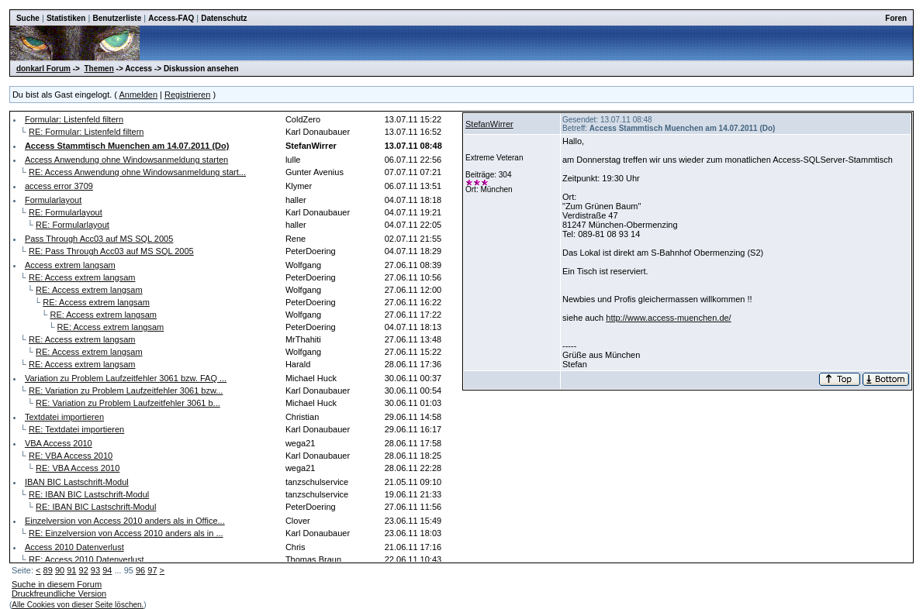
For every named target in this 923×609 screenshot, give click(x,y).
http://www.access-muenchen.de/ (668, 317)
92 (83, 570)
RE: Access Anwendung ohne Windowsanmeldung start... (137, 172)
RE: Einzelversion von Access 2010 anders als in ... (126, 533)
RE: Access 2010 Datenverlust (86, 559)
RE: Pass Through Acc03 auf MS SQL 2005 (111, 251)
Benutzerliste (116, 18)
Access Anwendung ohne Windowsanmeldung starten (126, 159)
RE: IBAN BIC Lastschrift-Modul (89, 494)
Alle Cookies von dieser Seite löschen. (77, 604)
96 (140, 570)
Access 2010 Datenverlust (74, 547)
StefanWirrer (489, 124)
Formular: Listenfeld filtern (74, 119)
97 (152, 570)
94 (107, 570)
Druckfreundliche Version (59, 593)
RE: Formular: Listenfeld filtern (86, 131)
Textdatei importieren (64, 416)
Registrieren (187, 94)
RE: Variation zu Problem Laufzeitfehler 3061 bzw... (126, 390)
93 (95, 570)
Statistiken (66, 18)
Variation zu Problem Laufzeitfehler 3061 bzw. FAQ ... (125, 378)
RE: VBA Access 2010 (70, 455)
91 (71, 570)
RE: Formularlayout (65, 212)
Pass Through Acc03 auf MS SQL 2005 (99, 238)
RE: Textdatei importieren (76, 429)
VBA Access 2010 (58, 443)
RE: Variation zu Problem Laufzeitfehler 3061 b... (128, 403)
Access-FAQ (171, 18)
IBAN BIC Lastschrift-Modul (77, 482)
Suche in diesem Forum (57, 584)
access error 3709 (59, 186)
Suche (28, 18)
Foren (896, 18)
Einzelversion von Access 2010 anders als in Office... (125, 520)
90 (59, 570)
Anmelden (138, 94)
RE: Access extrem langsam (82, 277)
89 (48, 570)
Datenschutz (224, 18)
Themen (98, 68)
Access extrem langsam (70, 265)
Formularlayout (53, 200)
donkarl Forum (43, 68)
